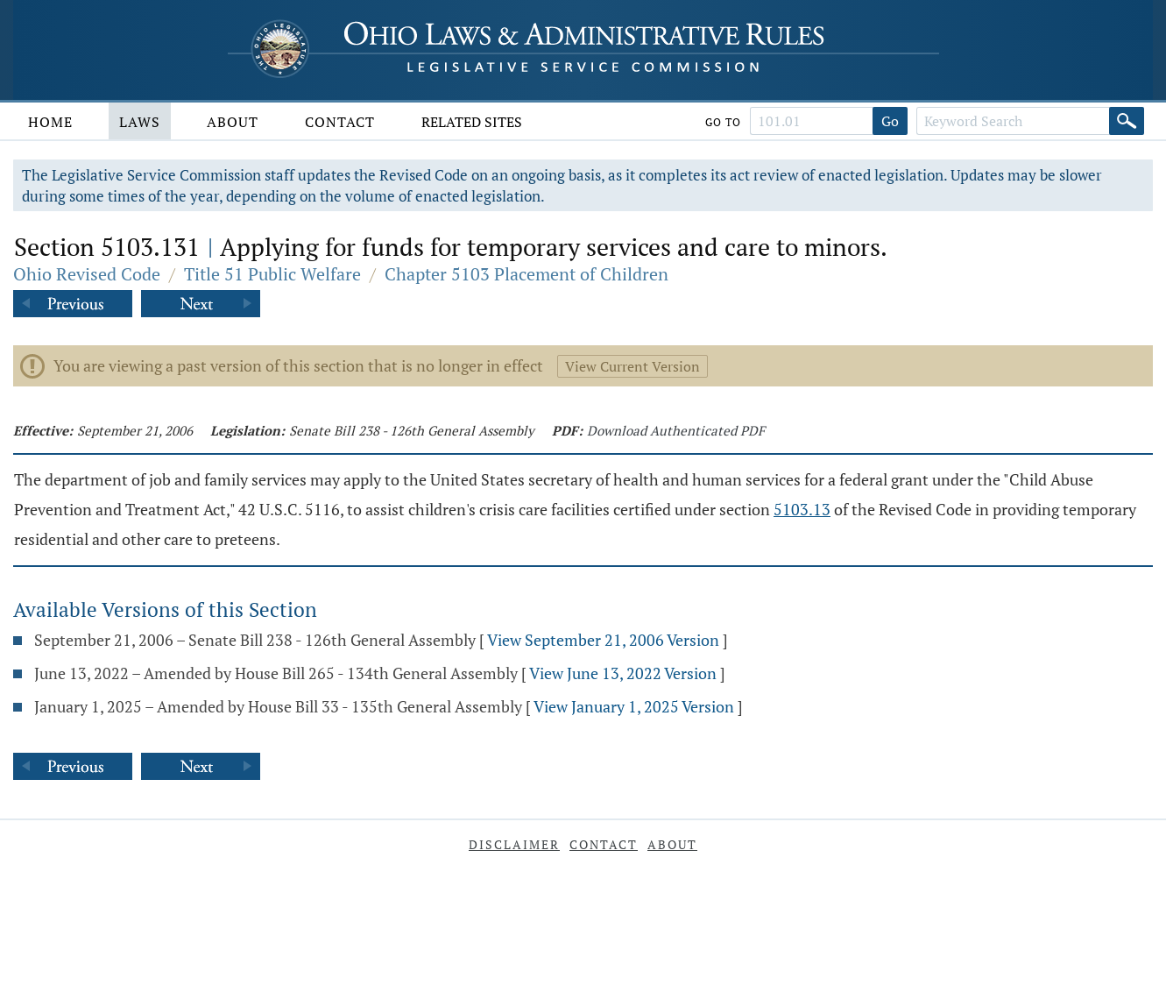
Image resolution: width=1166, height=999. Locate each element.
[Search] (1126, 121)
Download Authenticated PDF (676, 430)
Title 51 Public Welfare (272, 274)
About (232, 121)
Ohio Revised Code (86, 274)
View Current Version (632, 366)
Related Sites (471, 121)
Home (50, 121)
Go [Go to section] (890, 121)
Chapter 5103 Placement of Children (526, 274)
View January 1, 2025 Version (634, 706)
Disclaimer (514, 844)
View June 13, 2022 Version (623, 673)
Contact (340, 121)
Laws (139, 121)
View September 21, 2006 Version (603, 639)
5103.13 (802, 509)
